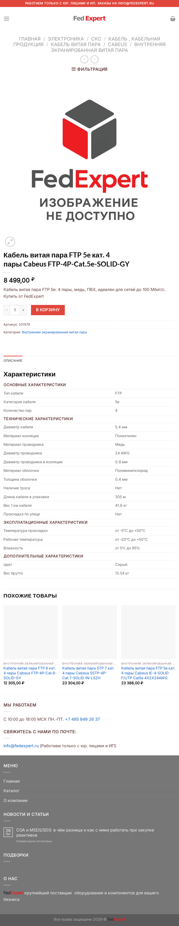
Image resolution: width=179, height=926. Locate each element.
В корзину (48, 309)
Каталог (11, 790)
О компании (15, 800)
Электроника (66, 39)
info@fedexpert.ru (136, 3)
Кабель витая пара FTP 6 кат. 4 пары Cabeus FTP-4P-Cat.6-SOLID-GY (30, 673)
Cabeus (117, 44)
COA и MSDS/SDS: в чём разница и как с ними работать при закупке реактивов (85, 833)
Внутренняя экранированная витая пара (108, 47)
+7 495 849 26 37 (82, 719)
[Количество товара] (15, 310)
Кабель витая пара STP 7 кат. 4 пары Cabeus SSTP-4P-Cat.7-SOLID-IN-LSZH (88, 673)
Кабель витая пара (76, 44)
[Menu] (6, 19)
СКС (96, 39)
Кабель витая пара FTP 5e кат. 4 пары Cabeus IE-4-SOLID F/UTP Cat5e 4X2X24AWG (148, 673)
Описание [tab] (13, 360)
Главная (30, 39)
